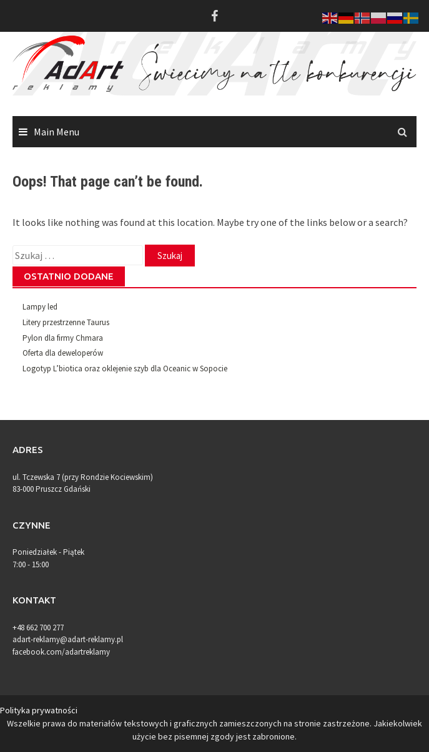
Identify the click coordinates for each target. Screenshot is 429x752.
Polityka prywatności (38, 710)
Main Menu (56, 131)
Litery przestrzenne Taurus (65, 322)
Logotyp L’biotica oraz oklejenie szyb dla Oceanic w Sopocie (124, 368)
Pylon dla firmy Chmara (62, 338)
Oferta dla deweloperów (62, 353)
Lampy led (39, 306)
